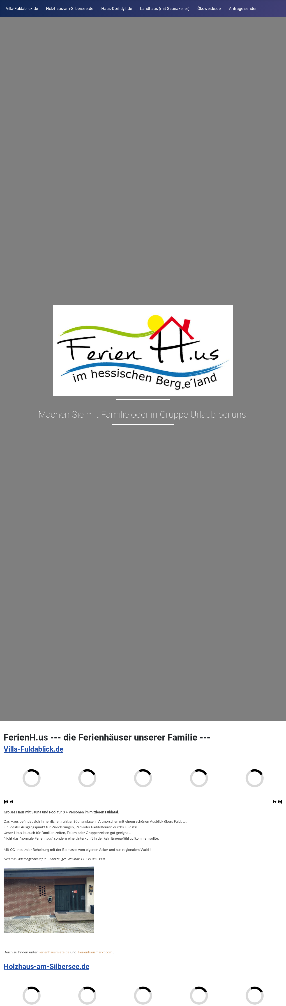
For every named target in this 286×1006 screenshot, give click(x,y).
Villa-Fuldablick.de (22, 8)
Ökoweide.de (209, 8)
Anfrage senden (243, 8)
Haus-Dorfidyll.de (116, 8)
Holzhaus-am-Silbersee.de (69, 8)
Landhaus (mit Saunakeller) (164, 8)
